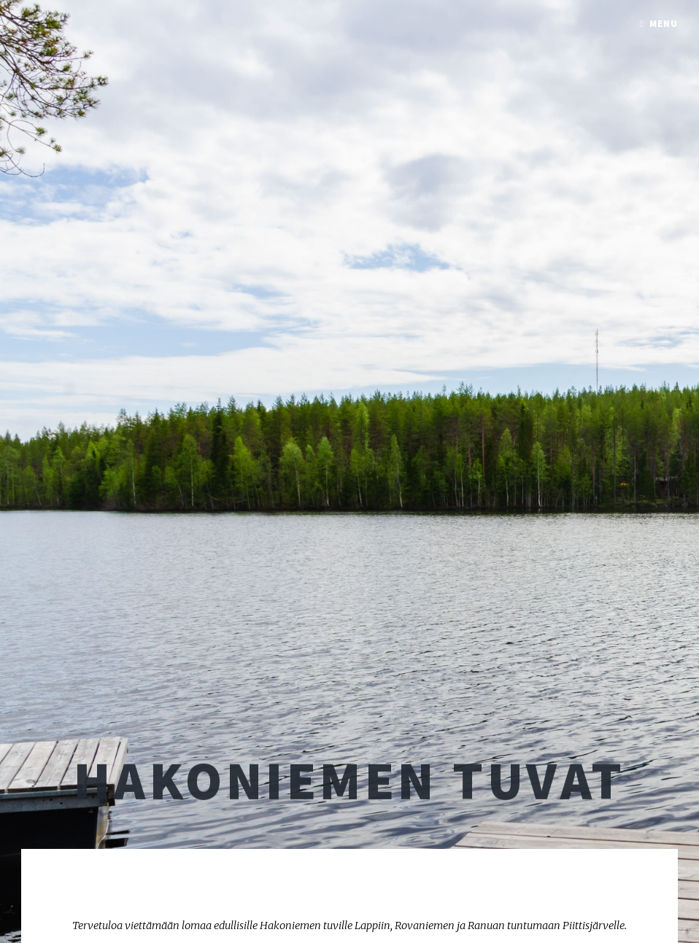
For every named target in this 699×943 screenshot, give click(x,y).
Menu (663, 24)
